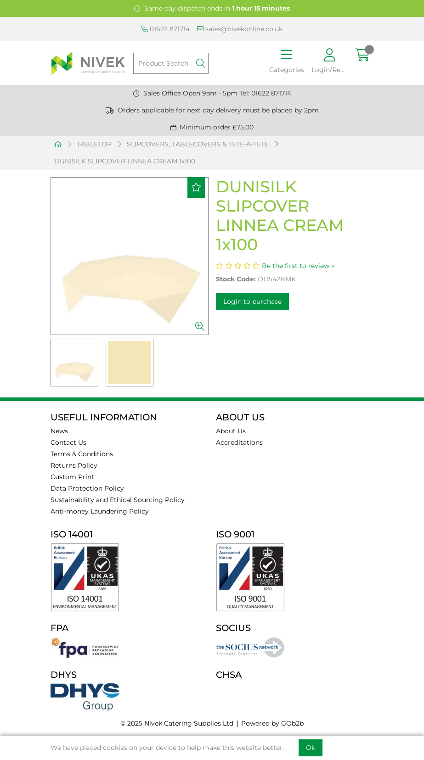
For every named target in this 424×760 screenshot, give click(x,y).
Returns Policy (74, 465)
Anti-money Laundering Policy (100, 511)
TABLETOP (94, 144)
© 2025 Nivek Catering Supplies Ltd (176, 723)
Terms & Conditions (82, 454)
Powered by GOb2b (272, 723)
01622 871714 (165, 29)
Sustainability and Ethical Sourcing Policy (118, 500)
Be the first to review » (298, 266)
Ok (310, 747)
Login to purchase (252, 301)
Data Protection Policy (87, 488)
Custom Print (72, 477)
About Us (231, 431)
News (59, 431)
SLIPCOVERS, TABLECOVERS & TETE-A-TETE (198, 144)
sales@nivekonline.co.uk (240, 29)
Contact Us (68, 442)
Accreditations (239, 442)
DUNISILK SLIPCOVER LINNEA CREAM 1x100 (124, 161)
